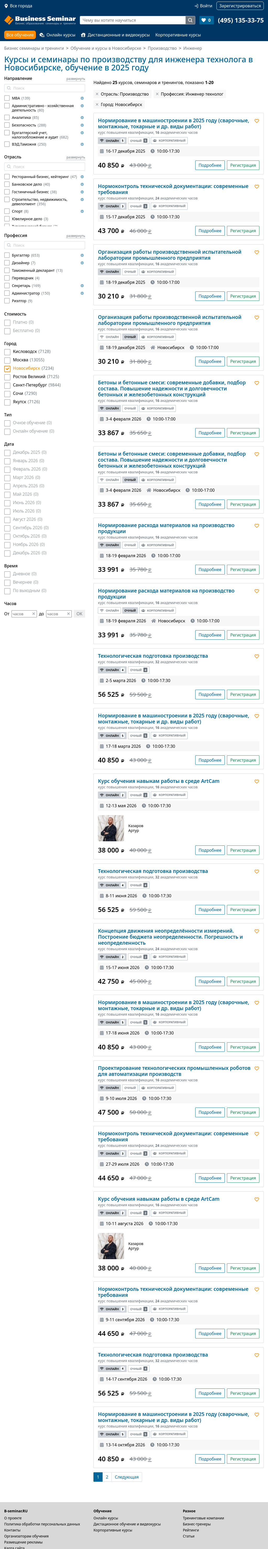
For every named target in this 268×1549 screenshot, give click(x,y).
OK (79, 614)
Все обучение (20, 35)
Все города (21, 6)
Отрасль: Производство (125, 94)
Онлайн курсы (57, 35)
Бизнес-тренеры (197, 1524)
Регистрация (243, 165)
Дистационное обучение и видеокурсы (127, 1524)
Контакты (12, 1530)
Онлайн (112, 141)
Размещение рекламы (23, 1542)
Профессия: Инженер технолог (192, 94)
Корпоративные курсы (178, 35)
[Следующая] (126, 1477)
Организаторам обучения (26, 1536)
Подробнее (210, 165)
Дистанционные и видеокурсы (115, 35)
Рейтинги (191, 1530)
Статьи (189, 1536)
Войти (206, 6)
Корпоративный (169, 140)
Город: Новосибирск (121, 104)
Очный (138, 141)
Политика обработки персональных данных (42, 1524)
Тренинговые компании (203, 1517)
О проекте (13, 1517)
